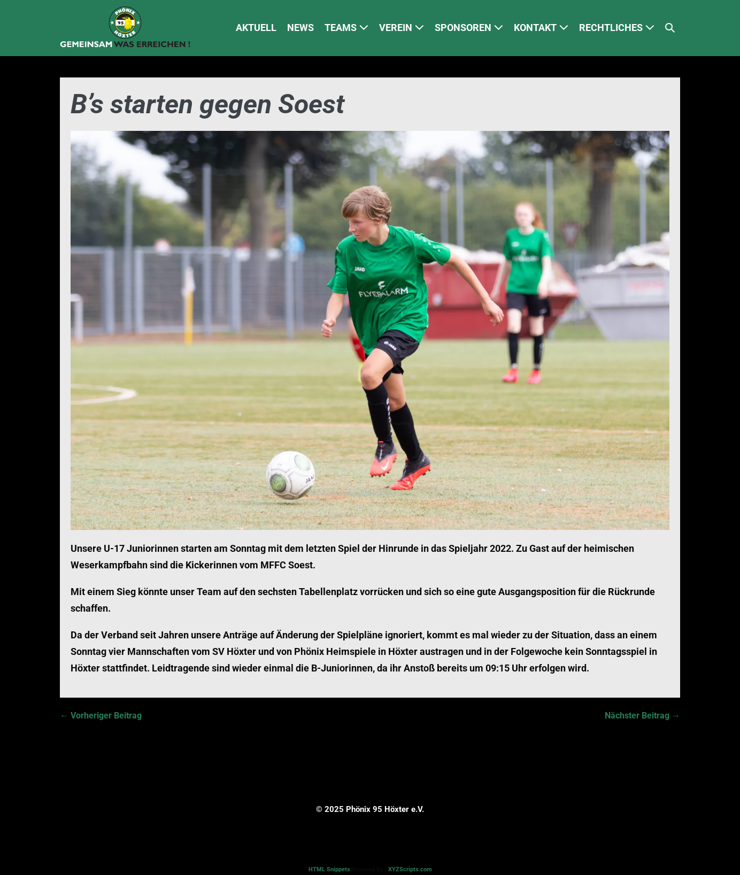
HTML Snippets (329, 869)
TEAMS (346, 27)
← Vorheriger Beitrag (101, 715)
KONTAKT (541, 27)
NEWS (300, 27)
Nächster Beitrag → (642, 715)
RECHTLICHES (616, 27)
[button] (670, 28)
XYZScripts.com (410, 869)
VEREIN (401, 27)
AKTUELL (256, 27)
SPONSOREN (469, 27)
